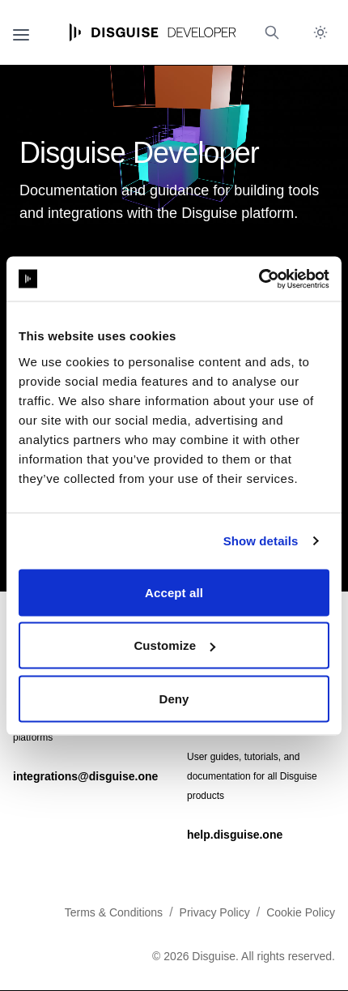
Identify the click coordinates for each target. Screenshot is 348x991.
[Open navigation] (21, 32)
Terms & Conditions (114, 912)
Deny (174, 698)
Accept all (174, 592)
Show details (261, 541)
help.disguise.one (234, 834)
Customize (174, 645)
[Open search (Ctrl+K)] (271, 32)
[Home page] (153, 32)
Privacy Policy (215, 912)
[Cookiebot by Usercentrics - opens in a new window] (258, 278)
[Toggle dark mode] (320, 32)
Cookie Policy (300, 912)
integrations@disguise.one (85, 776)
